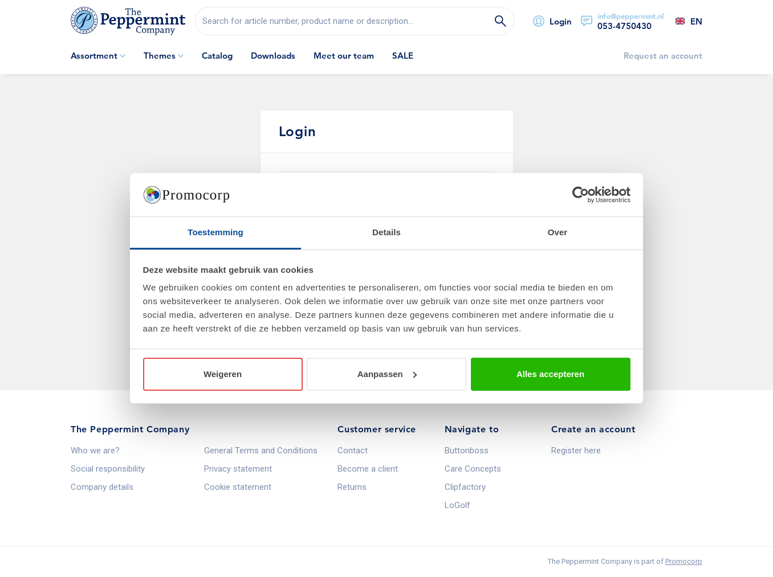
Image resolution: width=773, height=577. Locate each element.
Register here (576, 450)
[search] (355, 21)
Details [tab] (386, 232)
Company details (102, 487)
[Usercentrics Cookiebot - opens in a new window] (580, 194)
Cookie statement (237, 487)
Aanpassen (387, 374)
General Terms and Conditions (261, 450)
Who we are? (95, 450)
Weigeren (223, 374)
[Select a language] (683, 21)
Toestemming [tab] (215, 232)
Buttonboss (467, 450)
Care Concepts (473, 469)
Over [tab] (558, 232)
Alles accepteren (550, 374)
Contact (352, 450)
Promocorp (683, 561)
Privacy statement (238, 469)
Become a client (367, 469)
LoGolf (457, 505)
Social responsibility (108, 469)
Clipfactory (465, 487)
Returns (352, 487)
